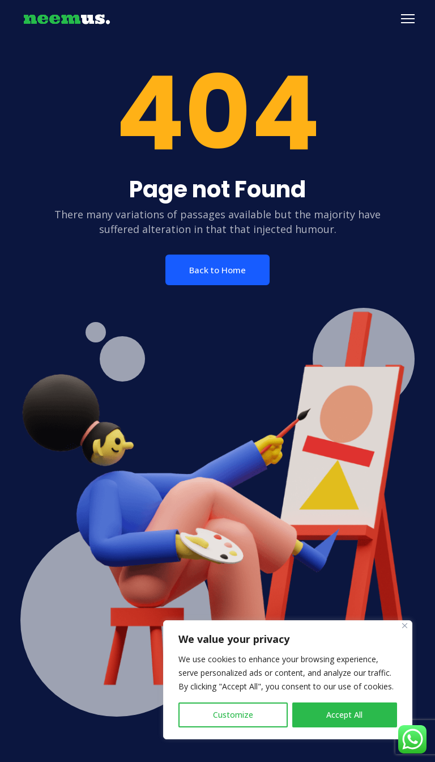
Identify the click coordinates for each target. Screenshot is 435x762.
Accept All (344, 714)
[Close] (404, 625)
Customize (233, 714)
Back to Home (217, 270)
